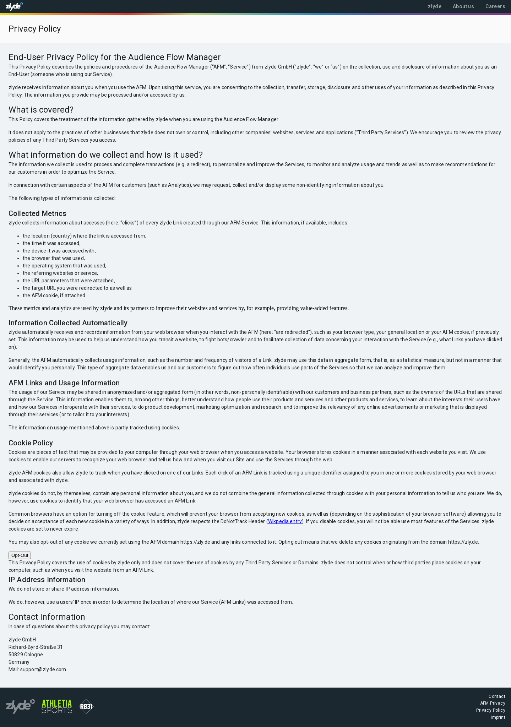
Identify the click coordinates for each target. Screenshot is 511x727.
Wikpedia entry (285, 521)
